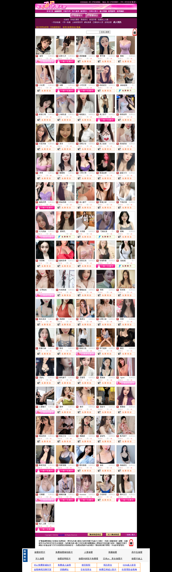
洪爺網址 (64, 569)
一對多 (52, 290)
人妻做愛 (88, 552)
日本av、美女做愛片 (112, 558)
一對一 (132, 85)
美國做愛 (112, 552)
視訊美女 (107, 565)
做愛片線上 (137, 558)
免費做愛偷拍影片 (64, 552)
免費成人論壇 (64, 565)
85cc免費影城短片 (42, 565)
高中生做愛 (137, 552)
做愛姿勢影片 (64, 558)
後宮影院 (86, 565)
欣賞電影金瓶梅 (129, 569)
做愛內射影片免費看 (88, 558)
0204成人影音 (129, 565)
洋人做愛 (39, 558)
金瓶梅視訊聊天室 (42, 569)
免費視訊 (51, 56)
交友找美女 (86, 569)
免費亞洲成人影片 (107, 569)
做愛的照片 (39, 552)
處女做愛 (61, 535)
